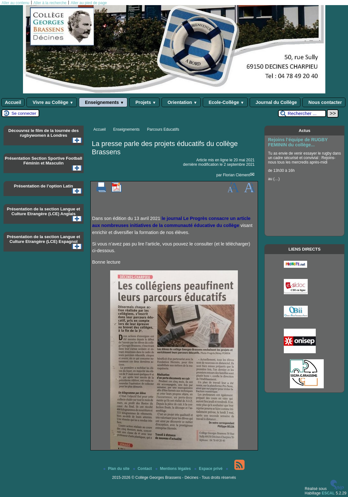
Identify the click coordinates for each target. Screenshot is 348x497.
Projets (144, 102)
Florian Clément (236, 175)
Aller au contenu (15, 3)
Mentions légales (173, 468)
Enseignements (103, 102)
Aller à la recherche (50, 3)
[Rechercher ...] (302, 113)
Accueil (13, 102)
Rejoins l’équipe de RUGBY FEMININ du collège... (298, 142)
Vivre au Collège (51, 102)
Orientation (181, 102)
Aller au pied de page (89, 3)
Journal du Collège (275, 102)
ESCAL (328, 493)
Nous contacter (324, 102)
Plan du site (117, 468)
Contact (143, 468)
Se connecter (23, 113)
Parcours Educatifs (163, 129)
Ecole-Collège (225, 102)
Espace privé (208, 468)
